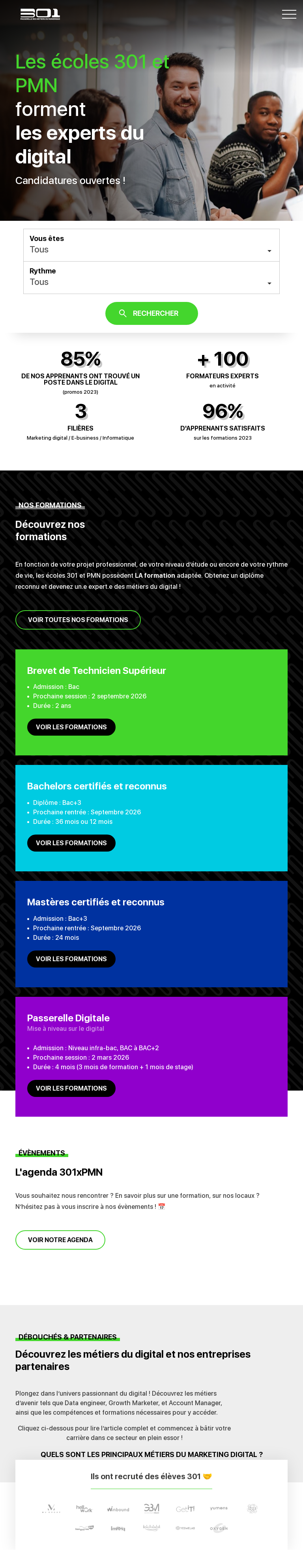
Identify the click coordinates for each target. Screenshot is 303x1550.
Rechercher (155, 313)
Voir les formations (71, 727)
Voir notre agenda (60, 1240)
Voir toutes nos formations (78, 620)
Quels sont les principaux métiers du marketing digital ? (152, 1454)
